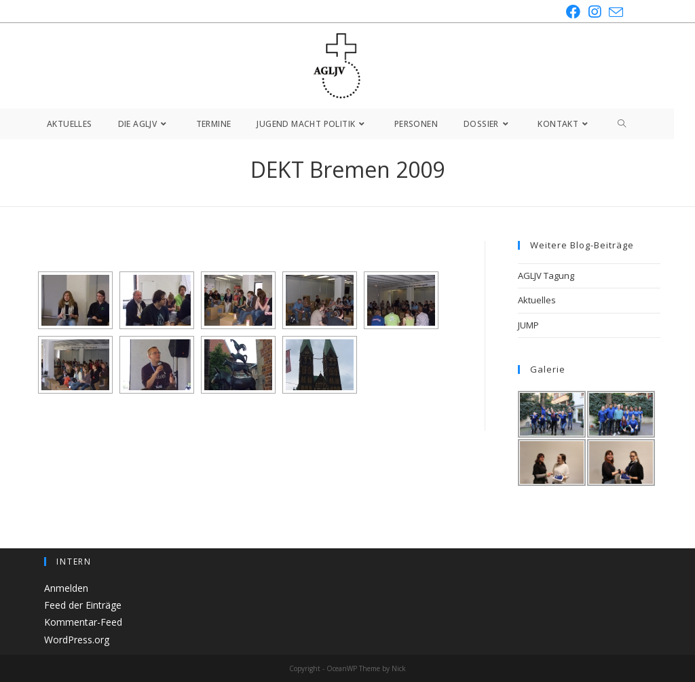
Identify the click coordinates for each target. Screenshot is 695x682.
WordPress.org (76, 639)
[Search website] (622, 124)
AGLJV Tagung (546, 275)
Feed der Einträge (82, 605)
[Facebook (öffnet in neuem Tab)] (573, 12)
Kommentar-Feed (83, 621)
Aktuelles (537, 300)
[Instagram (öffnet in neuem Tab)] (594, 12)
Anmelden (66, 588)
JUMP (528, 325)
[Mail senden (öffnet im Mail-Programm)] (614, 12)
